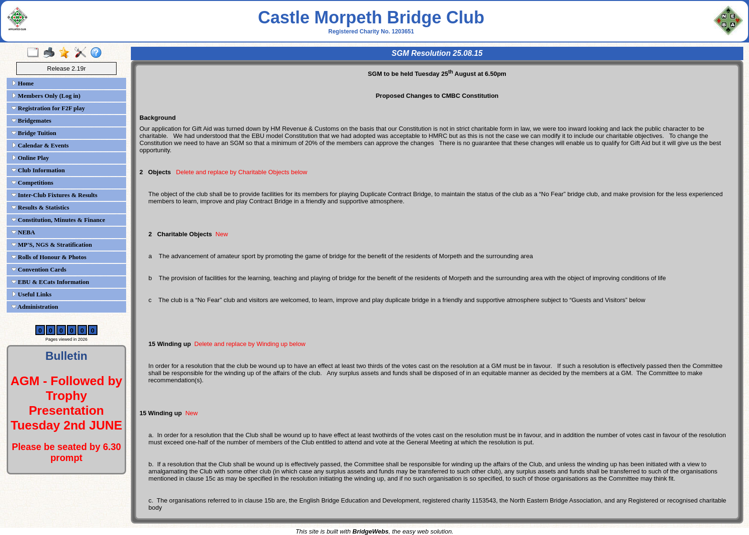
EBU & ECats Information (50, 281)
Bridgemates (31, 120)
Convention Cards (38, 269)
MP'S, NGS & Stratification (51, 244)
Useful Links (31, 294)
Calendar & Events (40, 145)
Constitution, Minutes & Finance (58, 219)
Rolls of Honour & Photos (48, 257)
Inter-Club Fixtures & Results (54, 195)
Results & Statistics (40, 207)
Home (22, 83)
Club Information (38, 170)
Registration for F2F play (48, 108)
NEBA (23, 232)
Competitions (32, 182)
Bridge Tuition (33, 132)
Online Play (30, 157)
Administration (34, 306)
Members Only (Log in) (45, 95)
